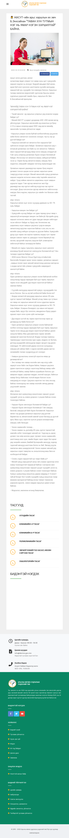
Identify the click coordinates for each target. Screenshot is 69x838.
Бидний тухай (15, 730)
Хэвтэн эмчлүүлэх (16, 799)
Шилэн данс (14, 753)
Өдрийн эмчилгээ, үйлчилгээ (20, 808)
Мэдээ (12, 744)
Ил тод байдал (15, 748)
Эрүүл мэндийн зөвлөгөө (36, 70)
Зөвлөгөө (13, 758)
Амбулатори (14, 794)
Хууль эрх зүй (15, 739)
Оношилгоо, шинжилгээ (18, 804)
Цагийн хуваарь (16, 790)
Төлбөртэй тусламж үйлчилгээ (21, 813)
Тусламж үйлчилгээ (17, 734)
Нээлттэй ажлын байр (18, 774)
